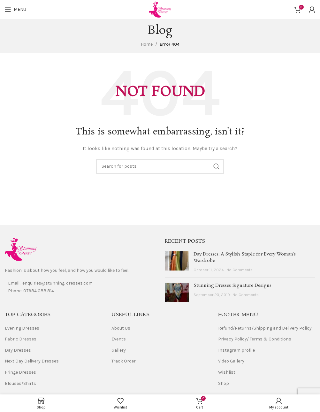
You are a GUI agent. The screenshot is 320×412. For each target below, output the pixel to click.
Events (118, 339)
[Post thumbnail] (177, 262)
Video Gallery (231, 361)
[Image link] (21, 249)
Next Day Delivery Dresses (32, 361)
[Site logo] (160, 9)
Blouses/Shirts (20, 383)
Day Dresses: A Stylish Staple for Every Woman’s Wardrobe (245, 257)
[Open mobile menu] (15, 9)
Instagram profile (236, 350)
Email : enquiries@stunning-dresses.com (50, 283)
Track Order (123, 361)
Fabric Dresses (20, 339)
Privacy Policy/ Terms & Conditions (254, 339)
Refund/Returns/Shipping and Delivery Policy (265, 328)
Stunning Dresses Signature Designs (232, 285)
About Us (120, 328)
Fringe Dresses (20, 372)
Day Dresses (18, 350)
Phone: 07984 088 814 (31, 291)
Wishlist (226, 372)
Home (147, 44)
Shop (223, 383)
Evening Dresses (22, 328)
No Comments (239, 269)
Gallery (118, 350)
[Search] (160, 166)
